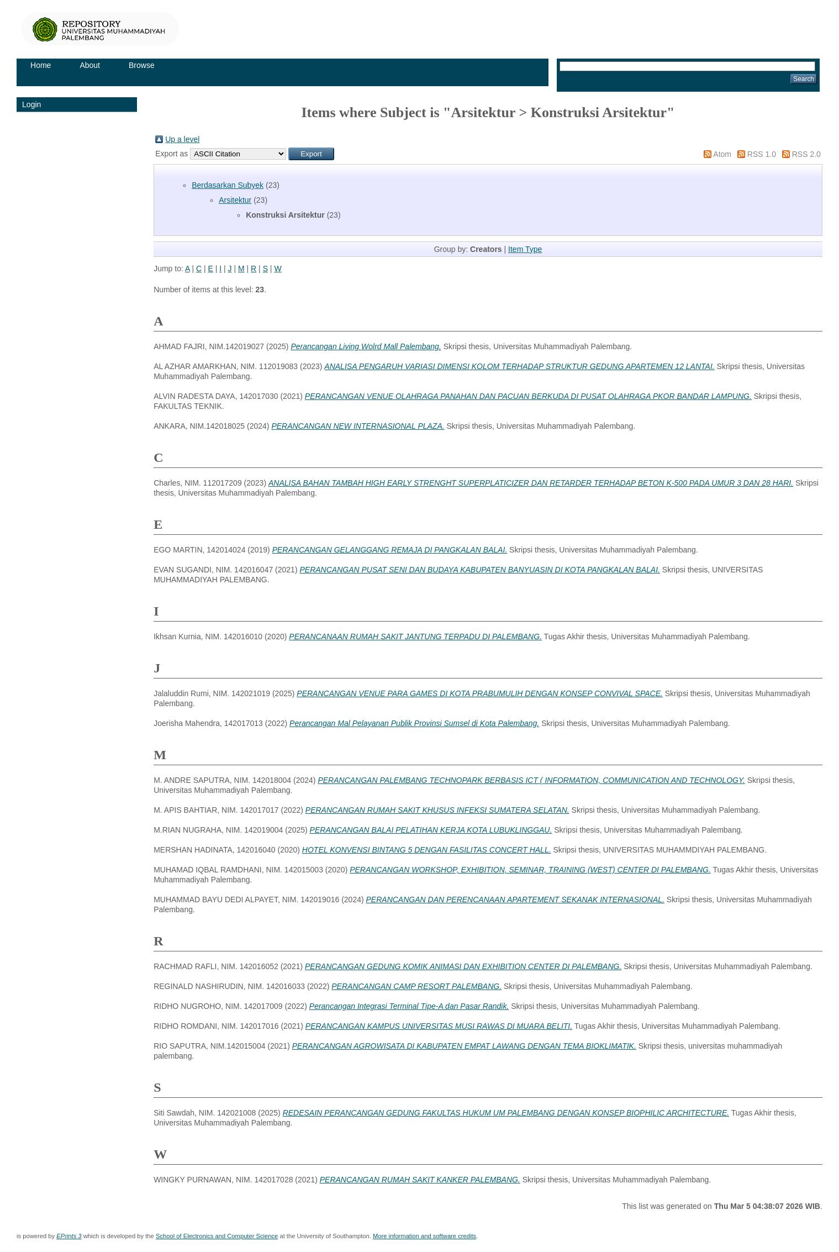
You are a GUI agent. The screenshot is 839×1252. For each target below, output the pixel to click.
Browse (142, 65)
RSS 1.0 (761, 154)
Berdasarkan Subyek (227, 185)
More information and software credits (424, 1236)
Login (31, 104)
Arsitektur (235, 200)
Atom (722, 154)
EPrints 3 (68, 1236)
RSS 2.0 (806, 154)
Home (40, 65)
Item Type (525, 249)
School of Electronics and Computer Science (217, 1236)
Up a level (182, 139)
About (90, 65)
